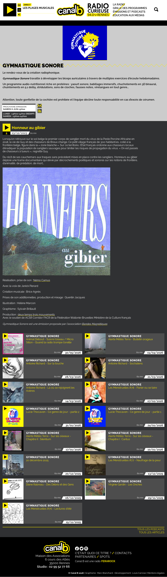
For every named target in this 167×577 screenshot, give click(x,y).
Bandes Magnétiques (94, 323)
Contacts (123, 553)
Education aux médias (128, 15)
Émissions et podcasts (129, 11)
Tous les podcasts (150, 529)
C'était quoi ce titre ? (93, 553)
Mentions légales (155, 573)
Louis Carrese (139, 573)
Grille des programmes (130, 8)
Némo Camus (41, 280)
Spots (105, 556)
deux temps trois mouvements (36, 314)
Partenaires (85, 556)
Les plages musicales (38, 7)
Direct (27, 5)
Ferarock (108, 561)
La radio (119, 4)
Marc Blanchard (105, 573)
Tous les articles (151, 532)
